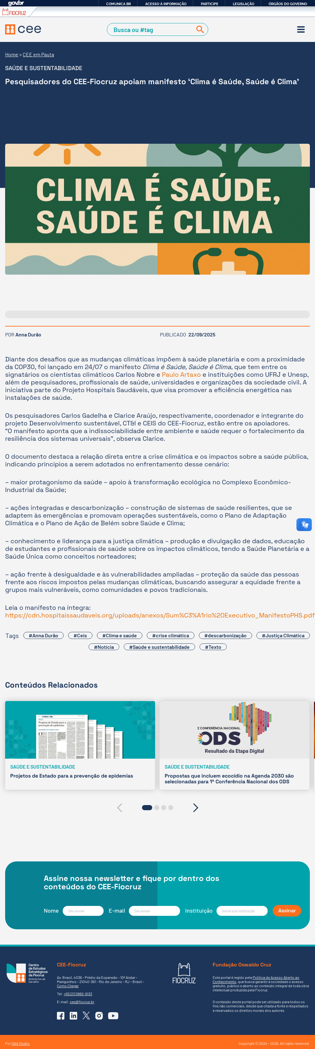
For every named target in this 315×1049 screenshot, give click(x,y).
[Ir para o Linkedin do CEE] (73, 1016)
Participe (209, 4)
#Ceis (80, 635)
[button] (147, 807)
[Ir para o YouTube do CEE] (113, 1015)
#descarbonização (225, 635)
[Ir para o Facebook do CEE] (61, 1016)
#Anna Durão (43, 635)
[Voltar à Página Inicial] (23, 29)
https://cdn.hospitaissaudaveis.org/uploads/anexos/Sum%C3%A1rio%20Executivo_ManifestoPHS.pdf (160, 615)
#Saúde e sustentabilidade (159, 647)
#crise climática (170, 635)
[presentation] (119, 807)
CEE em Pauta (38, 54)
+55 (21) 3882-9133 (78, 993)
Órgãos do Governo (288, 4)
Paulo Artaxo (181, 374)
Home (11, 54)
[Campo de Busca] (151, 29)
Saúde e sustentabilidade (43, 68)
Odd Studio (21, 1043)
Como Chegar (68, 985)
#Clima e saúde (119, 635)
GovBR (16, 3)
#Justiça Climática (283, 635)
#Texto (213, 647)
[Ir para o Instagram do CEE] (99, 1016)
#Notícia (104, 647)
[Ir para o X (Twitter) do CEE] (86, 1016)
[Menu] (301, 29)
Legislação (243, 4)
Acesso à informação (165, 4)
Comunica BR (118, 4)
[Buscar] (198, 29)
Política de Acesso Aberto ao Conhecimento (256, 979)
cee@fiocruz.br (82, 1001)
